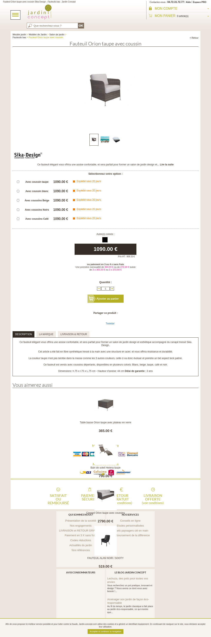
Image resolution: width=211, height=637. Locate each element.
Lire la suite (167, 164)
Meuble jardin (19, 34)
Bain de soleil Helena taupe (105, 467)
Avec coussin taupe (36, 181)
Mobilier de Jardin (38, 34)
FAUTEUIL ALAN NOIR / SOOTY (105, 558)
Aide (188, 2)
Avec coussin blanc (36, 191)
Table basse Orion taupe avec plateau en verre (105, 422)
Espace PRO (199, 2)
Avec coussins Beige (37, 200)
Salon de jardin (56, 34)
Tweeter (110, 323)
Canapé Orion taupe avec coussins (105, 512)
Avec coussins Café (37, 218)
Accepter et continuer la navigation (105, 631)
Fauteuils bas (19, 37)
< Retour (194, 38)
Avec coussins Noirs (37, 209)
